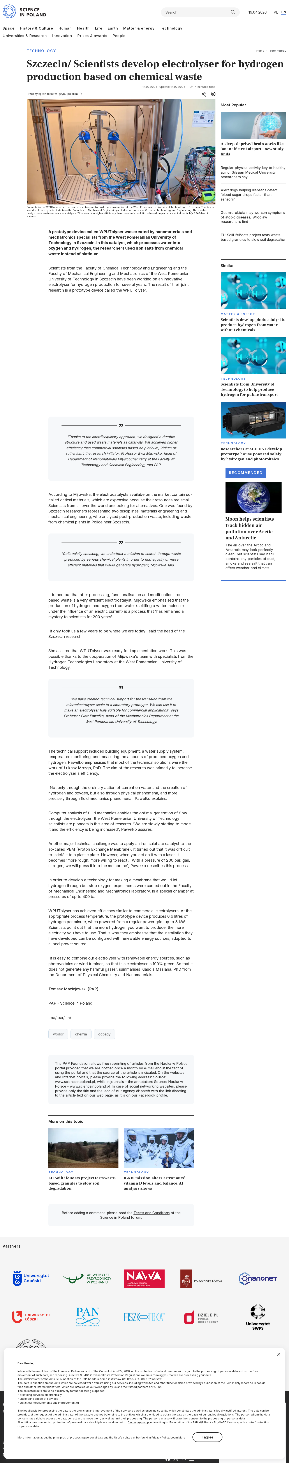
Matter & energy (139, 28)
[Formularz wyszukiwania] (200, 12)
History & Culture (36, 28)
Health (83, 28)
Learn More (178, 1437)
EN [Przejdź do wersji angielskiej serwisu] (283, 12)
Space (9, 28)
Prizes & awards (92, 35)
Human (65, 28)
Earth (113, 28)
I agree (207, 1437)
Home (260, 50)
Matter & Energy (238, 314)
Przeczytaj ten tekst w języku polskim (52, 93)
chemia (81, 1034)
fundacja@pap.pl (139, 1422)
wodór (58, 1034)
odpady (104, 1034)
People (119, 35)
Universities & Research (25, 35)
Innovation (62, 35)
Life (98, 28)
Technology (171, 28)
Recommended (246, 472)
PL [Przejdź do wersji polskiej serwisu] (276, 12)
